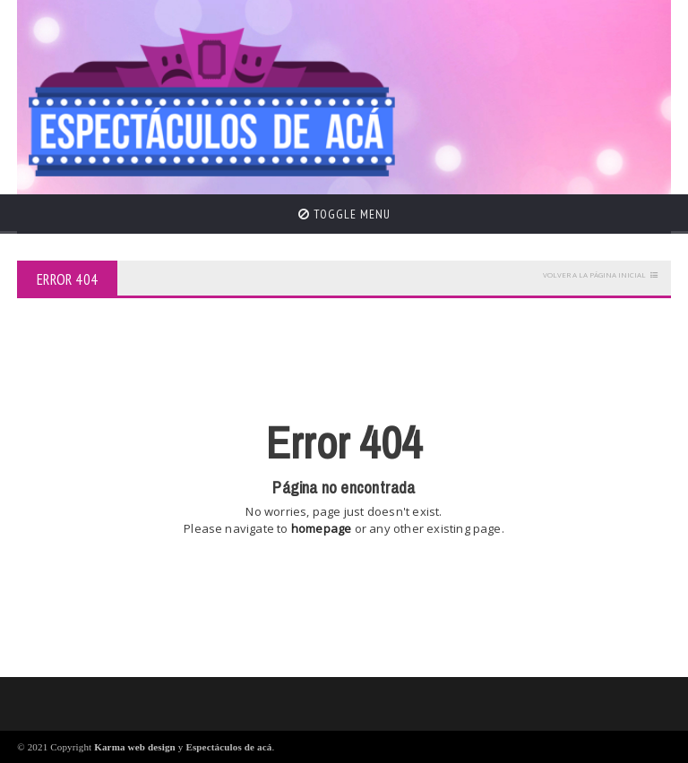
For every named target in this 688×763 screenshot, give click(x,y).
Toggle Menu (344, 214)
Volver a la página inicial (594, 274)
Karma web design (135, 747)
